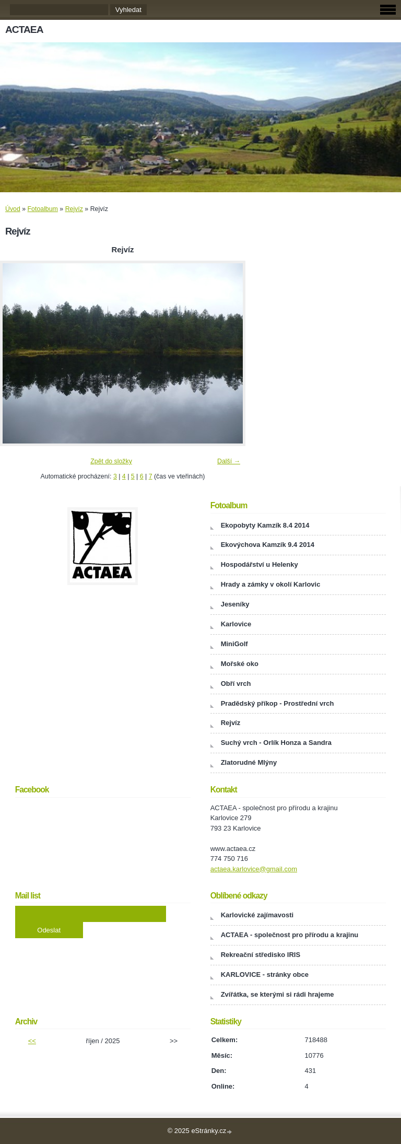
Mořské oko (239, 664)
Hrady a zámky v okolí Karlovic (271, 584)
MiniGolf (234, 644)
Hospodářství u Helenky (259, 564)
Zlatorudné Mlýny (249, 762)
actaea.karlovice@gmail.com (253, 869)
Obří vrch (236, 683)
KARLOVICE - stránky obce (265, 974)
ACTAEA (24, 29)
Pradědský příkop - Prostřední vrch (277, 703)
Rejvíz (74, 209)
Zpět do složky (111, 461)
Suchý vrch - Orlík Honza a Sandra (276, 742)
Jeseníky (235, 604)
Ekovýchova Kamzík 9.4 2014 (267, 544)
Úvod (12, 209)
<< (32, 1041)
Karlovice (236, 624)
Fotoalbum (43, 209)
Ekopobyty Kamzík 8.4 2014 (265, 525)
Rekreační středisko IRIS (260, 955)
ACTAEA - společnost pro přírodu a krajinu (290, 935)
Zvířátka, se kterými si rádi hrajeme (277, 994)
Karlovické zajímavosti (257, 915)
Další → (228, 461)
